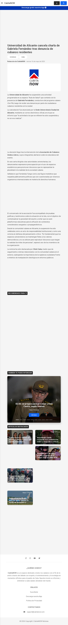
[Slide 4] (28, 420)
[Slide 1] (17, 420)
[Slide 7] (39, 420)
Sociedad (13, 57)
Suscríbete (34, 592)
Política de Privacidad (34, 601)
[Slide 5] (32, 420)
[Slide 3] (24, 420)
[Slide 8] (43, 420)
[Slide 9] (47, 420)
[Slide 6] (35, 420)
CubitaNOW (9, 3)
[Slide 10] (50, 420)
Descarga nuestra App (34, 596)
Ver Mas (34, 415)
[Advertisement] (34, 26)
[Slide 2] (21, 420)
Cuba (23, 57)
